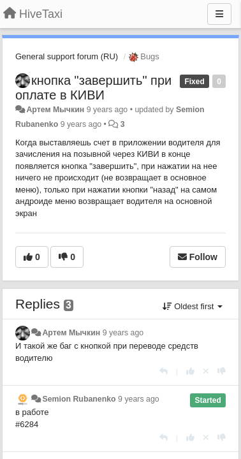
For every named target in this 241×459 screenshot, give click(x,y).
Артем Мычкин (55, 109)
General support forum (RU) (66, 56)
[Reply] (163, 371)
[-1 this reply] (221, 371)
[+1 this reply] (190, 371)
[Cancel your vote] (206, 371)
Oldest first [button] (193, 306)
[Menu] (219, 14)
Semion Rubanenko (78, 399)
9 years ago (123, 332)
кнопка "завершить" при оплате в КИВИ (93, 87)
